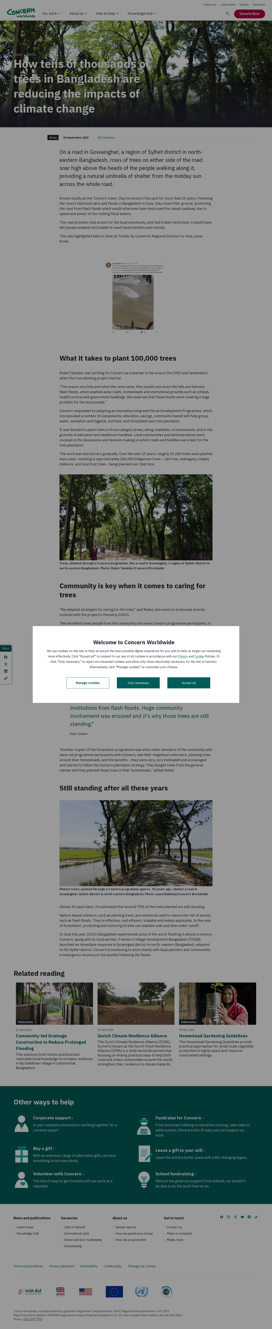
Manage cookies (88, 683)
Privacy (183, 656)
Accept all (189, 683)
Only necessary (138, 683)
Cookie (199, 656)
